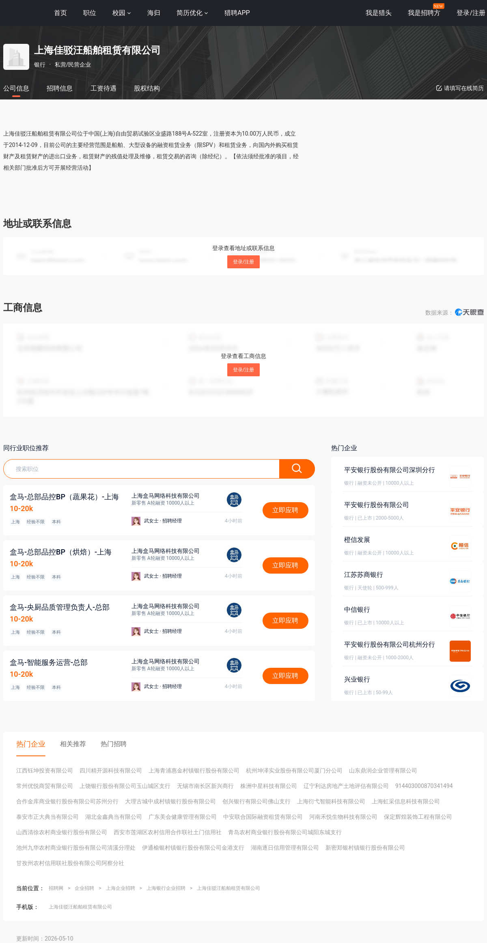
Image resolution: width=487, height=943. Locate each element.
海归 (153, 13)
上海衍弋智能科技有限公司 (331, 801)
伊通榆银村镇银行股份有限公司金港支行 (193, 847)
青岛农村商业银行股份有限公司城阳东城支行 (285, 832)
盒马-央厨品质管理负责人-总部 (60, 607)
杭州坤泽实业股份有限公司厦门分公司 (294, 770)
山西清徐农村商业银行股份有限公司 (61, 832)
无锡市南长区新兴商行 (205, 786)
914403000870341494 (424, 786)
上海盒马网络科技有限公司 (165, 495)
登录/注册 (243, 262)
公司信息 (16, 88)
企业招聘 (84, 888)
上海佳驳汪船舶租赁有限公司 (228, 888)
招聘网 (56, 888)
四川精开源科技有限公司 (111, 770)
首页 (60, 13)
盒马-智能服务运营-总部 (49, 662)
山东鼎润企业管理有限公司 (383, 770)
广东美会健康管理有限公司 (183, 817)
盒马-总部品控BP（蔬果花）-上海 (64, 496)
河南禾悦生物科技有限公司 (343, 817)
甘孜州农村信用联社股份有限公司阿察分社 (70, 863)
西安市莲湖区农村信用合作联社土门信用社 (168, 832)
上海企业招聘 (120, 888)
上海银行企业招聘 (166, 888)
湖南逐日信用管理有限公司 (285, 847)
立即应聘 (285, 510)
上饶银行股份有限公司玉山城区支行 (125, 786)
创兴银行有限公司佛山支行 (256, 801)
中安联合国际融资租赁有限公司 (263, 817)
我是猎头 (379, 13)
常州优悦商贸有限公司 (44, 786)
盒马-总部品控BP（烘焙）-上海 (61, 552)
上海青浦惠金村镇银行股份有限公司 (194, 770)
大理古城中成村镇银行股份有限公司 (170, 801)
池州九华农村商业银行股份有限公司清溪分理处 (76, 847)
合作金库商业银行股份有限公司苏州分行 (67, 801)
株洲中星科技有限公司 (268, 786)
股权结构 (147, 88)
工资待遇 (103, 88)
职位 (89, 13)
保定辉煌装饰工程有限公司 (418, 817)
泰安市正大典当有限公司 (47, 817)
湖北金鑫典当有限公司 (113, 817)
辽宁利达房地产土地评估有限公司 (346, 786)
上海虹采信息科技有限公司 (406, 801)
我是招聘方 (424, 13)
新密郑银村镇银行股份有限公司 (365, 847)
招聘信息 (60, 88)
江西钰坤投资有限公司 (44, 770)
